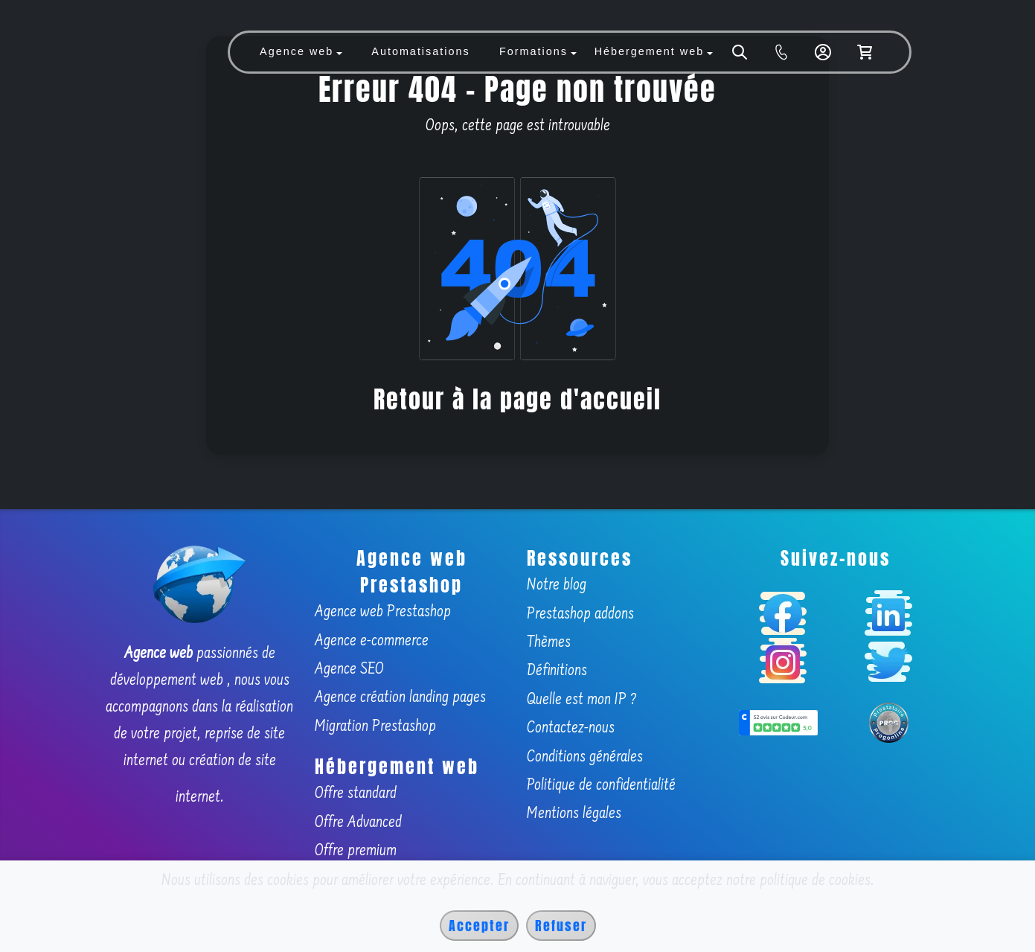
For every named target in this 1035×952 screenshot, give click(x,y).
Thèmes (549, 643)
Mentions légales (574, 814)
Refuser (561, 926)
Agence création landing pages (400, 698)
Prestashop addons (580, 615)
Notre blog (556, 586)
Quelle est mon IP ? (582, 700)
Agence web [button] (296, 51)
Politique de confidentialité (601, 786)
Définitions (557, 671)
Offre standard (356, 794)
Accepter (479, 926)
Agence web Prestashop (383, 613)
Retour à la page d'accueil (517, 399)
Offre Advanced (358, 823)
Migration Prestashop (375, 727)
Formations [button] (533, 51)
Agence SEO (349, 670)
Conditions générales (585, 758)
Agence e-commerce (372, 642)
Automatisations (420, 51)
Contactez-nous (571, 729)
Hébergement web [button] (650, 51)
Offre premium (356, 851)
